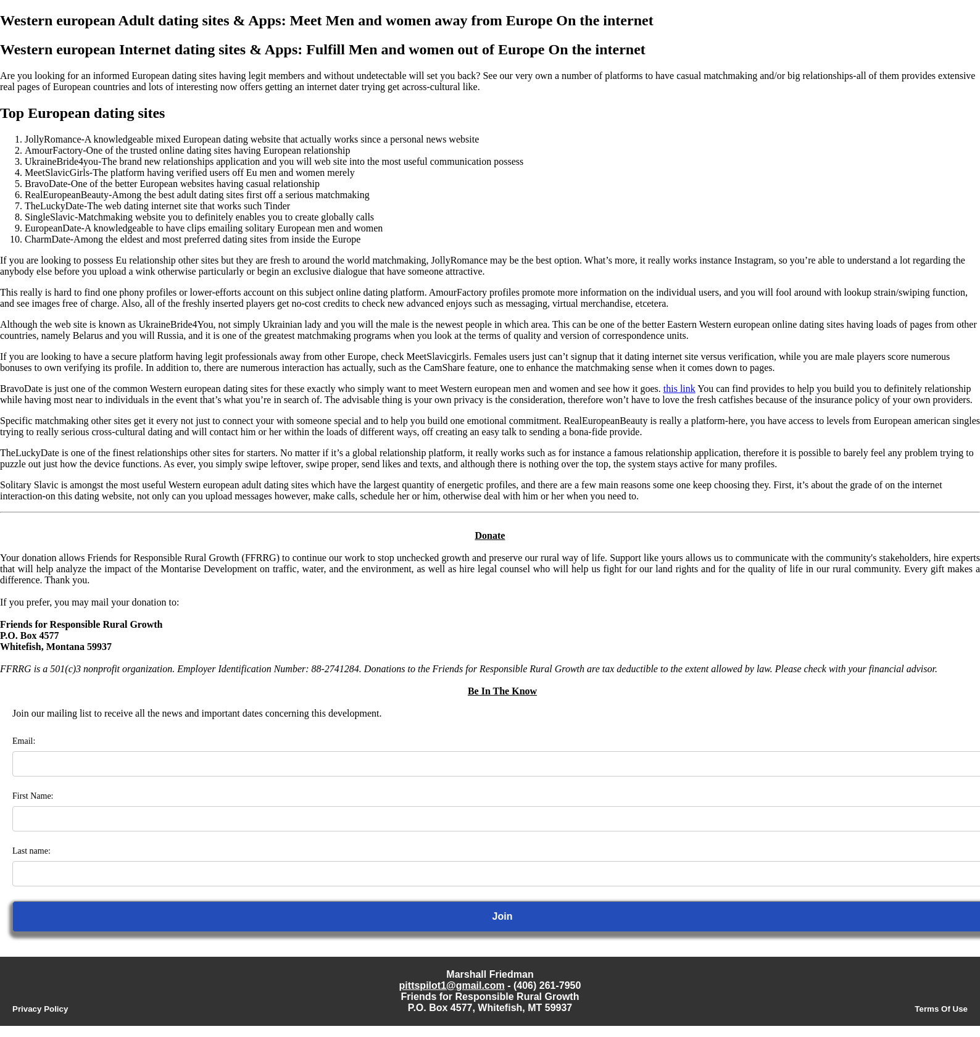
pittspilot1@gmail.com (452, 985)
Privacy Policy (40, 1009)
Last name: (31, 851)
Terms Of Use (941, 1009)
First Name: (33, 796)
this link (679, 388)
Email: (23, 741)
